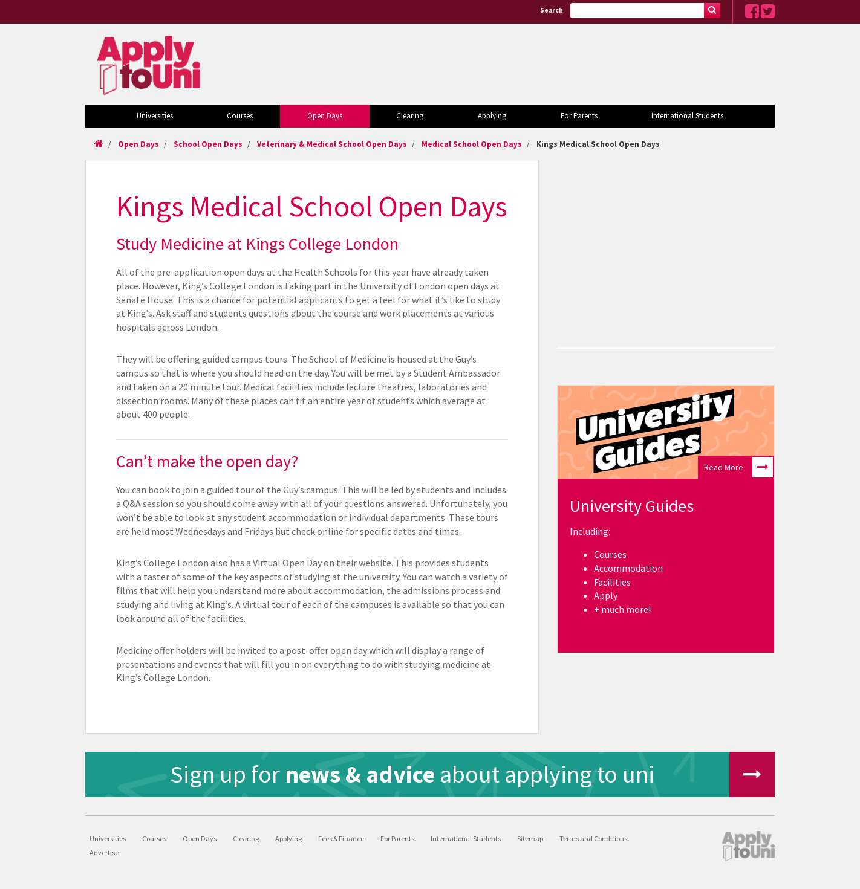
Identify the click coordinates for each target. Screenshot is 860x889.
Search (551, 10)
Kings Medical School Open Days (598, 144)
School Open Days (208, 144)
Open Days (324, 116)
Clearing (409, 116)
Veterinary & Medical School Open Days (332, 144)
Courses (240, 116)
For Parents (579, 116)
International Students (687, 116)
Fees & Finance (341, 838)
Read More (738, 467)
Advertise (104, 852)
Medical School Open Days (472, 144)
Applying (492, 116)
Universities (155, 116)
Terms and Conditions (593, 838)
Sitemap (530, 838)
